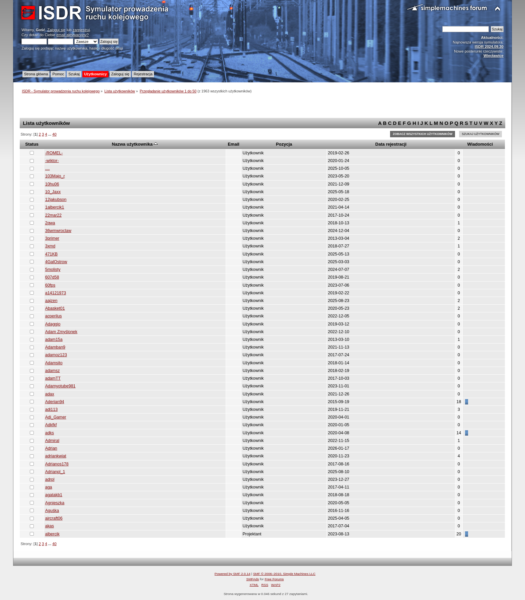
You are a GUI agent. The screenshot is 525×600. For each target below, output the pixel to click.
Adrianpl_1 (55, 471)
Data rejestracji (390, 144)
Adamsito (54, 363)
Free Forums (274, 579)
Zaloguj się (56, 30)
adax (49, 394)
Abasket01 (55, 308)
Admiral (52, 440)
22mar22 (53, 215)
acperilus (53, 316)
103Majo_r (55, 176)
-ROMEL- (54, 153)
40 (54, 134)
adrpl (50, 479)
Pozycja (284, 144)
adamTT (53, 378)
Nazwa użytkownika (135, 144)
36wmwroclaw (58, 230)
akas (49, 526)
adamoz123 (56, 355)
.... (47, 168)
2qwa (50, 223)
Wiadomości (480, 144)
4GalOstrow (56, 261)
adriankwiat (55, 456)
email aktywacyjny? (72, 35)
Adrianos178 (57, 464)
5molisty (53, 269)
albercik (52, 534)
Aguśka (52, 510)
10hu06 (52, 184)
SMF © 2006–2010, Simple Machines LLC (284, 574)
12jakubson (56, 199)
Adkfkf (51, 425)
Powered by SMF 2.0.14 (232, 574)
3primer (52, 238)
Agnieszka (55, 503)
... (50, 134)
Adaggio (53, 324)
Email (233, 144)
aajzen (51, 300)
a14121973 (55, 293)
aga (48, 487)
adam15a (54, 339)
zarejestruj (81, 30)
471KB (51, 254)
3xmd (50, 246)
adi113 (51, 409)
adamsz (52, 370)
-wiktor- (52, 160)
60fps (50, 285)
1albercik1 (54, 207)
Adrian (51, 448)
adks (49, 433)
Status (32, 144)
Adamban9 (55, 347)
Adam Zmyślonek (61, 331)
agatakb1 (53, 495)
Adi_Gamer (55, 417)
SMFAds (252, 579)
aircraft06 (54, 518)
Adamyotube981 (60, 386)
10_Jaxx (53, 192)
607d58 (52, 277)
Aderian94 (54, 401)
